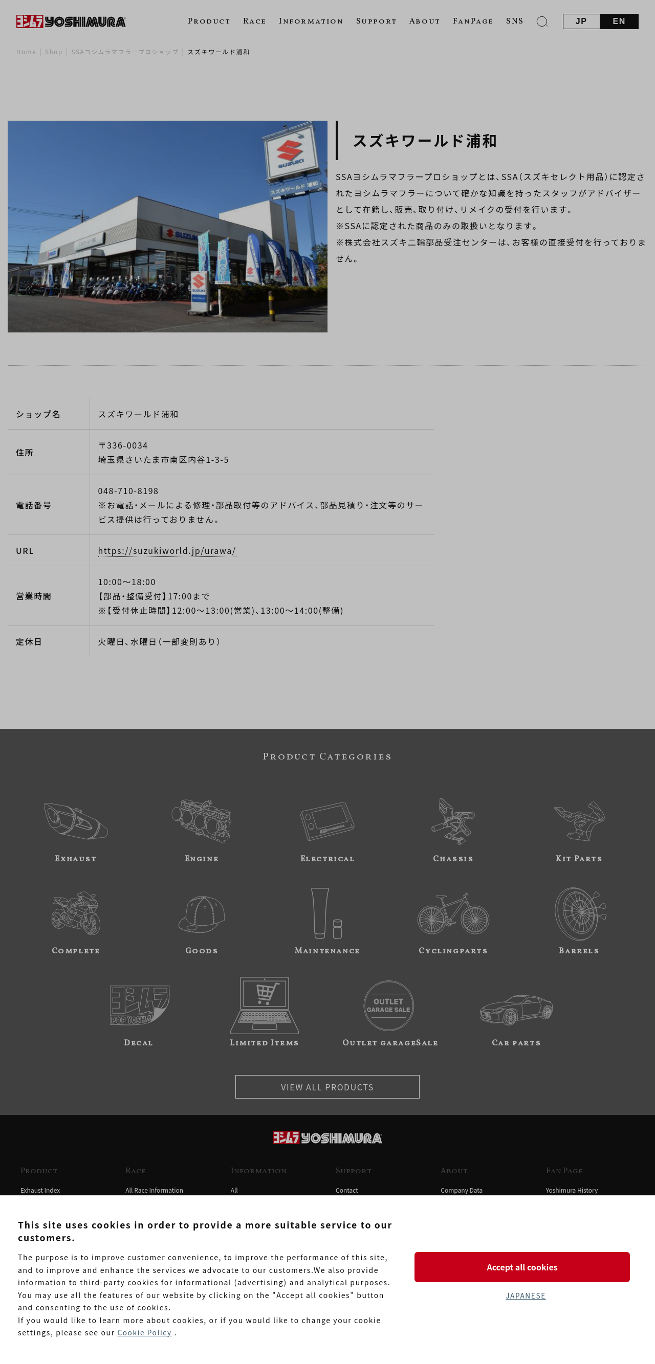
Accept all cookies (525, 1266)
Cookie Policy (144, 1333)
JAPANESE (525, 1296)
